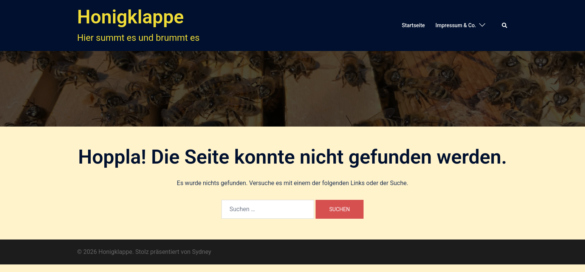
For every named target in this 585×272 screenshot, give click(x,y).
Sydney (201, 251)
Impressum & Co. (455, 25)
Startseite (413, 25)
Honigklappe (130, 17)
